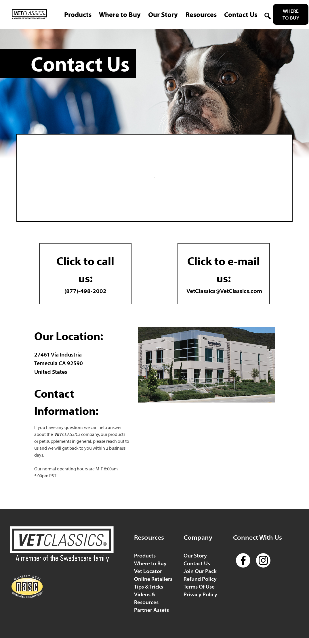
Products (145, 555)
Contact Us (197, 563)
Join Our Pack (200, 571)
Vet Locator (148, 571)
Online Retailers (153, 579)
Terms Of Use (199, 586)
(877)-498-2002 (85, 273)
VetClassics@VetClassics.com (224, 273)
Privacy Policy (200, 594)
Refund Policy (200, 579)
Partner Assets (151, 610)
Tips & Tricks (148, 586)
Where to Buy (291, 14)
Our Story (195, 555)
